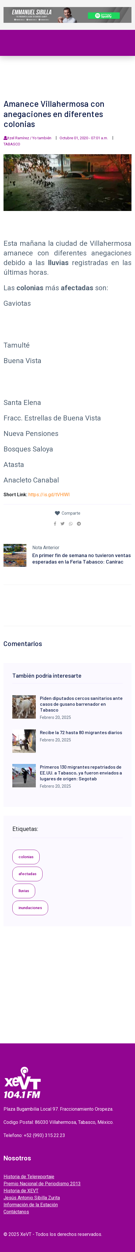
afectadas (27, 874)
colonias (25, 857)
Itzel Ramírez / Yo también (29, 138)
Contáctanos (16, 1212)
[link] (55, 523)
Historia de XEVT (21, 1190)
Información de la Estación (31, 1205)
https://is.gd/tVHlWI (49, 494)
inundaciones (30, 908)
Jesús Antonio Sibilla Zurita (32, 1198)
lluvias (23, 891)
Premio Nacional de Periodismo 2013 (42, 1183)
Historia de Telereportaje (29, 1176)
